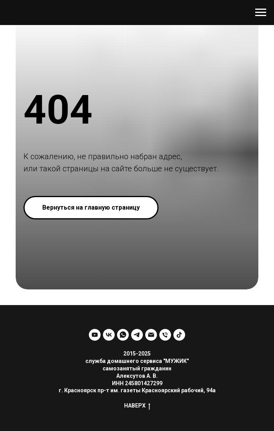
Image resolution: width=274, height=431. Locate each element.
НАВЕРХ (137, 405)
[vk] (109, 335)
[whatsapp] (123, 335)
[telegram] (137, 335)
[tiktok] (179, 335)
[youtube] (95, 335)
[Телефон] (165, 335)
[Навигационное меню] (260, 12)
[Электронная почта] (151, 335)
